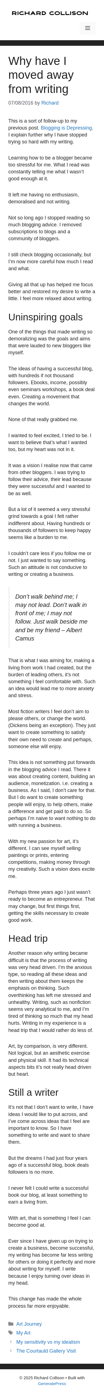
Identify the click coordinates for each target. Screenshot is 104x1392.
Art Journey (29, 1324)
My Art (23, 1333)
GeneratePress (52, 1383)
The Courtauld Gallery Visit (46, 1351)
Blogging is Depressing (66, 128)
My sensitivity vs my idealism (48, 1342)
